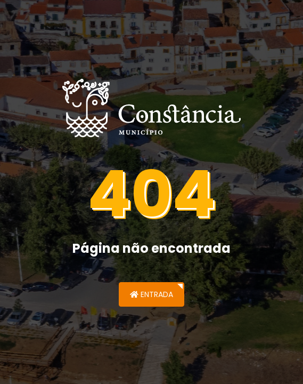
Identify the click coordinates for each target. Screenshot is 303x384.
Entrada (151, 294)
